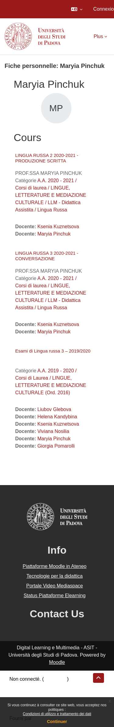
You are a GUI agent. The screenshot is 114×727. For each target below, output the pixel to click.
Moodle (57, 662)
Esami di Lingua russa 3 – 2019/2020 (53, 350)
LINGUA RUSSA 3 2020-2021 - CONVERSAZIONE (46, 255)
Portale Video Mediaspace (54, 585)
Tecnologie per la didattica (54, 576)
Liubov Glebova (54, 409)
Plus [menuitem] (98, 36)
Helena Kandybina (57, 416)
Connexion (55, 679)
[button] (76, 9)
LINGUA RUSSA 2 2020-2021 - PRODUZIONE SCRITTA (46, 158)
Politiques (19, 693)
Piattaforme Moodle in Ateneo (55, 566)
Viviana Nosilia (53, 431)
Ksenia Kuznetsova (58, 226)
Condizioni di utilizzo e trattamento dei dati (57, 714)
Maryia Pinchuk (54, 233)
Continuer (57, 721)
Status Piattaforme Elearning (55, 595)
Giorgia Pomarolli (56, 446)
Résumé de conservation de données (49, 686)
